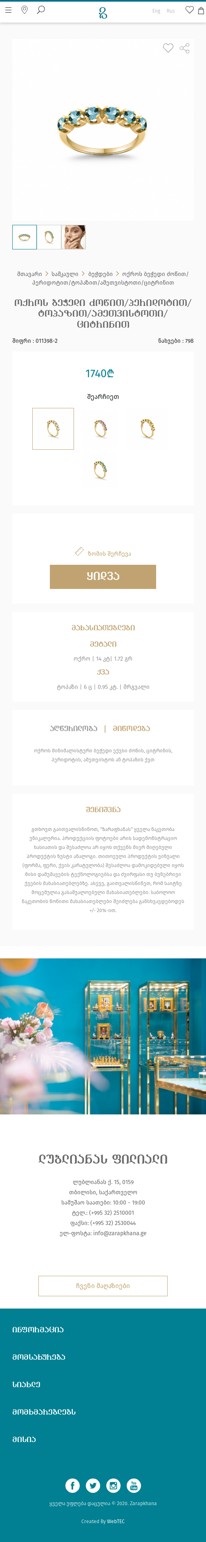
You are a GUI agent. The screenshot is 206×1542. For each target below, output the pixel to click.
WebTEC (116, 1521)
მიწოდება (131, 729)
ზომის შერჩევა (109, 553)
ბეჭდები (100, 274)
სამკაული (65, 274)
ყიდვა (103, 577)
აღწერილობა (73, 729)
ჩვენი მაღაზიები (103, 1286)
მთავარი (29, 274)
